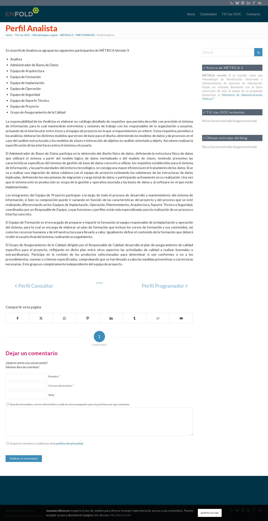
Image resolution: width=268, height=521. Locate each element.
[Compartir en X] (41, 318)
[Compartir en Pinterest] (87, 318)
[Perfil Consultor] (35, 286)
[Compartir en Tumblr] (134, 318)
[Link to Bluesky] (237, 3)
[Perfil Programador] (164, 286)
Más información (120, 515)
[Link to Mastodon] (242, 3)
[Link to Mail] (259, 3)
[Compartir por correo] (181, 318)
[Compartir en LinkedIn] (111, 318)
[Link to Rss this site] (231, 3)
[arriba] (99, 283)
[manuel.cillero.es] (23, 14)
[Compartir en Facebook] (17, 318)
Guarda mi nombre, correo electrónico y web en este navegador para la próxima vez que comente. (70, 404)
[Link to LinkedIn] (248, 3)
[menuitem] (191, 14)
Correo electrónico (61, 385)
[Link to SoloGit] (254, 3)
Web (51, 395)
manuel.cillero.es (57, 510)
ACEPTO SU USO (210, 512)
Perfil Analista (31, 28)
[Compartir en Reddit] (158, 318)
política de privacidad (69, 443)
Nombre (54, 376)
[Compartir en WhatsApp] (64, 318)
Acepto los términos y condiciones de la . (47, 443)
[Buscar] (232, 52)
